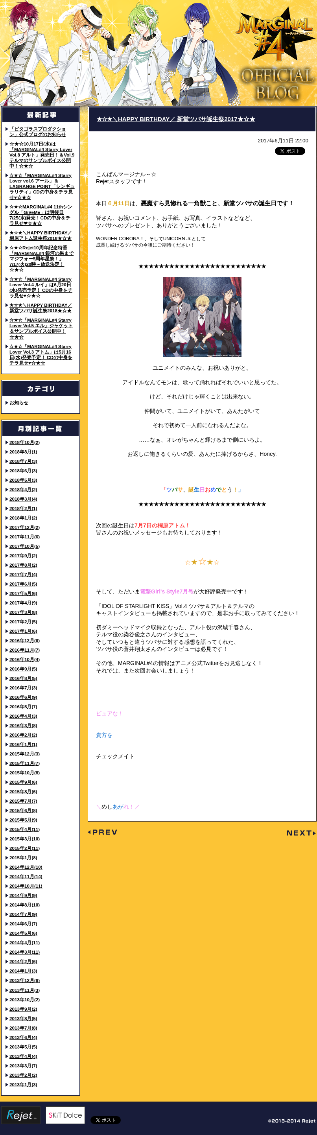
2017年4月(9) (23, 602)
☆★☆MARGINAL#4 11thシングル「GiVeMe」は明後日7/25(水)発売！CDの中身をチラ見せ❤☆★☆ (40, 215)
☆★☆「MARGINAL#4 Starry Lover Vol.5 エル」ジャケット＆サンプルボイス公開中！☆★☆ (41, 328)
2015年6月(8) (23, 810)
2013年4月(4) (23, 1056)
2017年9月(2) (23, 555)
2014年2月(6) (23, 961)
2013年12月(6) (24, 980)
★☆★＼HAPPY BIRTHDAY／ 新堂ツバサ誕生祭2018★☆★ (40, 307)
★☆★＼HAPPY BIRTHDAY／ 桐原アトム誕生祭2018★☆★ (40, 235)
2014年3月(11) (24, 951)
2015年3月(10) (24, 838)
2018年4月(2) (23, 489)
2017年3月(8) (23, 612)
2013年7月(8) (23, 1027)
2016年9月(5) (23, 668)
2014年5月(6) (23, 933)
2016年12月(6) (24, 640)
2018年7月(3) (23, 461)
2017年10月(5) (24, 546)
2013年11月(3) (24, 990)
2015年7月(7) (23, 800)
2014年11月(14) (25, 876)
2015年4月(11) (24, 829)
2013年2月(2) (23, 1075)
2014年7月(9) (23, 914)
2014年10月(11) (25, 885)
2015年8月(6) (23, 791)
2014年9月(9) (23, 895)
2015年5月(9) (23, 819)
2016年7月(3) (23, 687)
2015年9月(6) (23, 782)
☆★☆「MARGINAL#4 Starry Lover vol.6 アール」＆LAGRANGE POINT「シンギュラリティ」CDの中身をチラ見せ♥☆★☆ (42, 186)
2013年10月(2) (24, 999)
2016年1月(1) (23, 744)
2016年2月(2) (23, 734)
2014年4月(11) (24, 942)
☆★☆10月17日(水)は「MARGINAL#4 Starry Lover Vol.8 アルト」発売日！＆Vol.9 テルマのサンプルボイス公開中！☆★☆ (41, 154)
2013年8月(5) (23, 1018)
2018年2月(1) (23, 508)
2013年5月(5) (23, 1046)
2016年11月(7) (24, 649)
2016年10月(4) (24, 659)
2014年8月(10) (24, 904)
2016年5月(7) (23, 706)
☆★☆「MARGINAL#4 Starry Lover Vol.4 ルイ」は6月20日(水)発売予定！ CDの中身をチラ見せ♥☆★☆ (40, 287)
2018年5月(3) (23, 480)
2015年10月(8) (24, 772)
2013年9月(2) (23, 1009)
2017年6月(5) (23, 583)
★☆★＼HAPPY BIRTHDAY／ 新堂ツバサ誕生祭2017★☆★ (176, 119)
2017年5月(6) (23, 593)
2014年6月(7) (23, 923)
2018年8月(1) (23, 451)
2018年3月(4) (23, 498)
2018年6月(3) (23, 470)
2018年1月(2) (23, 517)
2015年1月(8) (23, 857)
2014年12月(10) (25, 867)
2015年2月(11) (24, 848)
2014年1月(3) (23, 970)
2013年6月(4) (23, 1037)
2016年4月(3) (23, 716)
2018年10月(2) (24, 442)
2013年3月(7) (23, 1065)
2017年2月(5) (23, 621)
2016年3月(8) (23, 725)
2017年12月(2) (24, 527)
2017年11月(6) (24, 536)
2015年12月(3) (24, 753)
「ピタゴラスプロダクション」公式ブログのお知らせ (37, 131)
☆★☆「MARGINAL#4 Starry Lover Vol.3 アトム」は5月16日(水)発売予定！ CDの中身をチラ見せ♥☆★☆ (40, 354)
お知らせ (18, 402)
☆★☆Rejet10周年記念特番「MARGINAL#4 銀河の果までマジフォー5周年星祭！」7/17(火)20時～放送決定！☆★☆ (41, 258)
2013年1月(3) (23, 1084)
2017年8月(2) (23, 565)
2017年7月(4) (23, 574)
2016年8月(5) (23, 678)
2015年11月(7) (24, 763)
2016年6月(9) (23, 697)
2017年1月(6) (23, 631)
